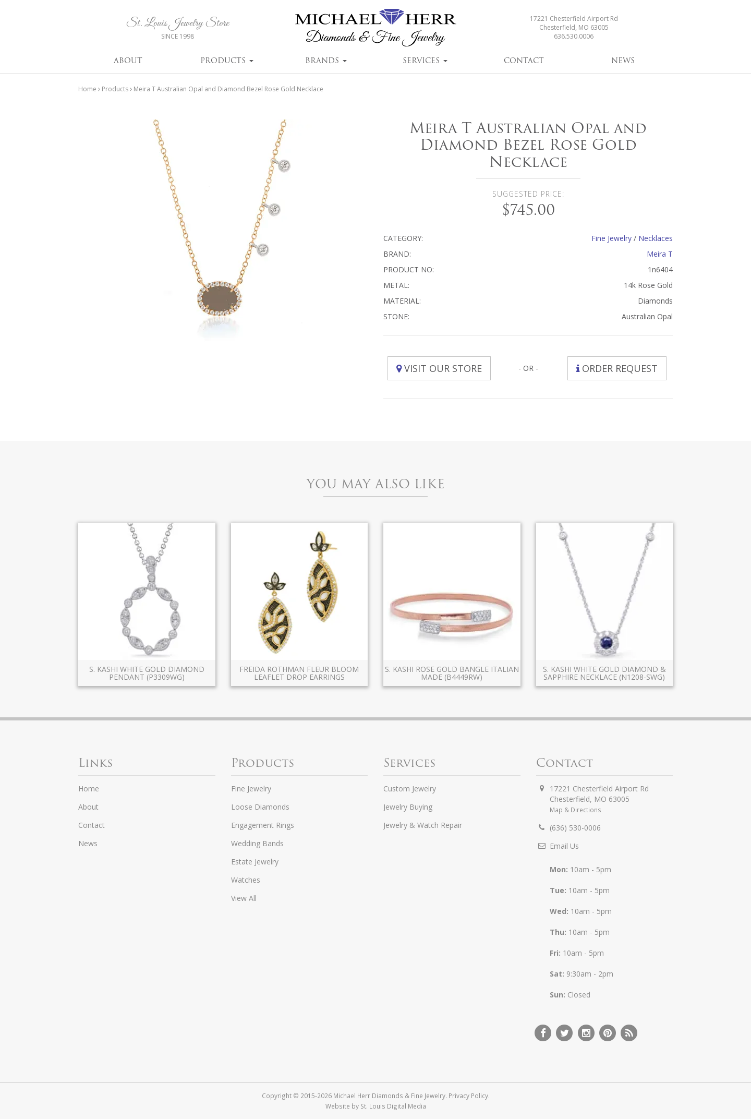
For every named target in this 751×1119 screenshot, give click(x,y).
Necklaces (655, 238)
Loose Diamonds (260, 807)
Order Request (617, 368)
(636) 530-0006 (575, 828)
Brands (326, 60)
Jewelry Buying (407, 807)
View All (244, 898)
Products (226, 60)
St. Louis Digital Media (393, 1106)
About (128, 60)
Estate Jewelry (254, 862)
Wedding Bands (257, 843)
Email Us (564, 846)
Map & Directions (575, 809)
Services (425, 60)
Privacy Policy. (469, 1095)
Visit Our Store (439, 368)
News (623, 60)
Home (87, 89)
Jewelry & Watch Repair (422, 825)
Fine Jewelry (611, 238)
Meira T (660, 254)
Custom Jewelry (409, 788)
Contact (524, 60)
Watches (245, 880)
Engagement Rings (262, 825)
